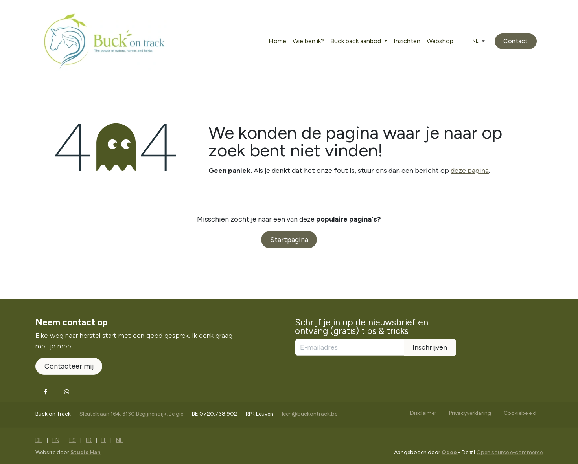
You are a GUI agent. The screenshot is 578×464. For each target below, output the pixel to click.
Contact (515, 41)
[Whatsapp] (66, 391)
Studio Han (85, 452)
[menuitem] (277, 41)
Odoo (450, 452)
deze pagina (470, 170)
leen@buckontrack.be (310, 414)
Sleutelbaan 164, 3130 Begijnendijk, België (131, 414)
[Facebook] (45, 391)
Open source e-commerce (510, 452)
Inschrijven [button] (429, 347)
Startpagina (289, 239)
